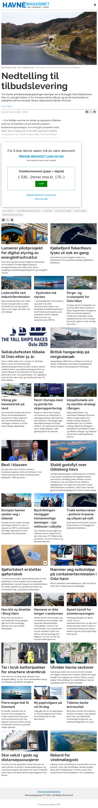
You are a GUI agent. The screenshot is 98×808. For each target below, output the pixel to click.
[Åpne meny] (95, 5)
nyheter (48, 211)
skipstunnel (80, 211)
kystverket (8, 211)
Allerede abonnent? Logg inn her (41, 156)
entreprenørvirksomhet (29, 211)
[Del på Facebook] (87, 112)
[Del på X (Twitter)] (91, 112)
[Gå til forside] (46, 5)
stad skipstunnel (63, 211)
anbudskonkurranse (13, 215)
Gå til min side (41, 199)
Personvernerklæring (49, 791)
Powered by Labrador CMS (49, 804)
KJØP (41, 184)
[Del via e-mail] (94, 112)
